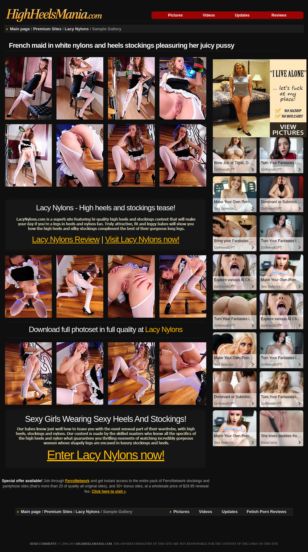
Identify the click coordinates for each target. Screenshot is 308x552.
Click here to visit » (109, 491)
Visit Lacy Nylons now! (142, 239)
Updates (242, 15)
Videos (209, 15)
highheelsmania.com (94, 543)
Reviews (278, 15)
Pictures (175, 15)
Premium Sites (47, 29)
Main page (20, 29)
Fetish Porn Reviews (266, 511)
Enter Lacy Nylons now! (105, 455)
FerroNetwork (77, 481)
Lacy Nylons (77, 29)
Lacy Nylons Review (66, 239)
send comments (43, 543)
